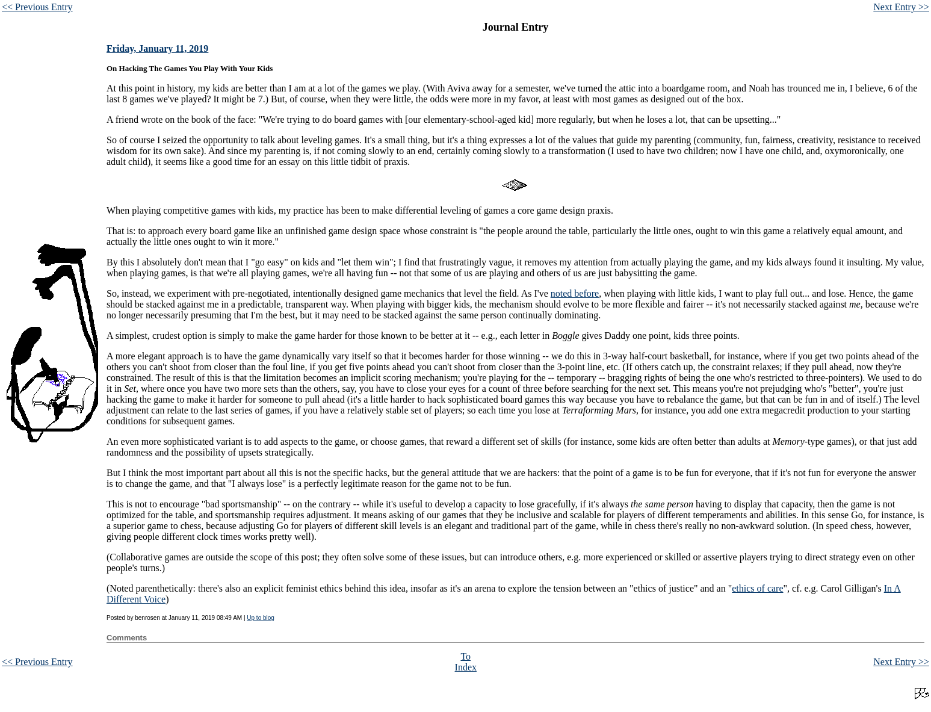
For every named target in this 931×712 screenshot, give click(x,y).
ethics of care (757, 588)
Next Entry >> (901, 7)
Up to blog (260, 617)
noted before (575, 293)
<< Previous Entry (37, 7)
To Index (466, 661)
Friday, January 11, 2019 (157, 48)
